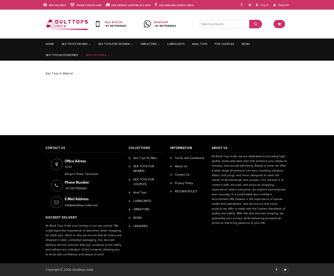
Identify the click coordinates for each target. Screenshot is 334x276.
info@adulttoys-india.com (81, 205)
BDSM (246, 44)
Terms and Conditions (189, 158)
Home (50, 44)
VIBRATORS (148, 44)
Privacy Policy (184, 183)
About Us (181, 166)
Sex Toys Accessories (62, 55)
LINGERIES (140, 226)
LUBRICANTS (175, 44)
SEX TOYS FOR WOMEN (114, 44)
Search (255, 24)
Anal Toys (199, 44)
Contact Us (182, 174)
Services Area (96, 55)
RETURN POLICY (186, 191)
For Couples (224, 44)
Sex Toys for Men (75, 44)
